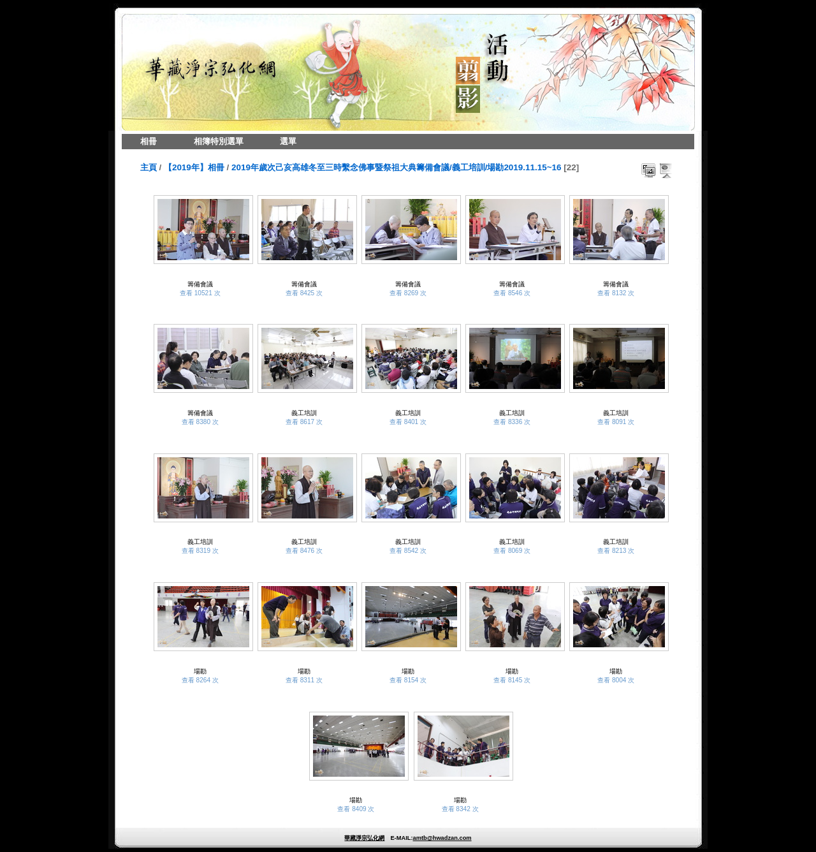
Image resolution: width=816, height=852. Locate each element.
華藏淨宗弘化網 (364, 838)
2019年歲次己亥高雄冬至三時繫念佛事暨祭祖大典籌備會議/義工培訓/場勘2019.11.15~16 (396, 167)
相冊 (148, 141)
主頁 (148, 167)
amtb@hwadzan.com (441, 838)
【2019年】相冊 (194, 167)
